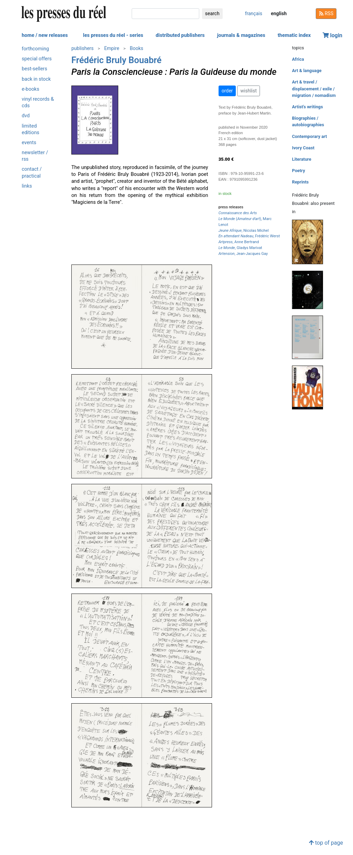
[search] (165, 13)
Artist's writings (307, 106)
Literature (301, 159)
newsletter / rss (35, 156)
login (333, 35)
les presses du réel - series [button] (113, 35)
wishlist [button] (248, 90)
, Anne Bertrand (239, 242)
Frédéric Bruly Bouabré (116, 60)
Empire (111, 48)
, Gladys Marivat (240, 248)
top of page (326, 842)
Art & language (307, 70)
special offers (37, 59)
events (29, 143)
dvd (26, 116)
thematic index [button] (294, 35)
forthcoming (35, 49)
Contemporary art (309, 136)
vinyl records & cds (38, 102)
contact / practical (32, 172)
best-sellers (34, 69)
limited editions (30, 129)
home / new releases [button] (45, 35)
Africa (298, 59)
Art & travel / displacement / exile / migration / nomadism (314, 88)
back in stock (36, 79)
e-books (30, 89)
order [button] (227, 90)
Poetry (298, 170)
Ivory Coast (303, 147)
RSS (326, 13)
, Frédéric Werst (249, 236)
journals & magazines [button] (241, 35)
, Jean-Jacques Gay (243, 253)
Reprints (300, 182)
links (27, 186)
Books (136, 48)
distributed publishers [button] (179, 35)
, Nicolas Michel (244, 230)
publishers (82, 48)
